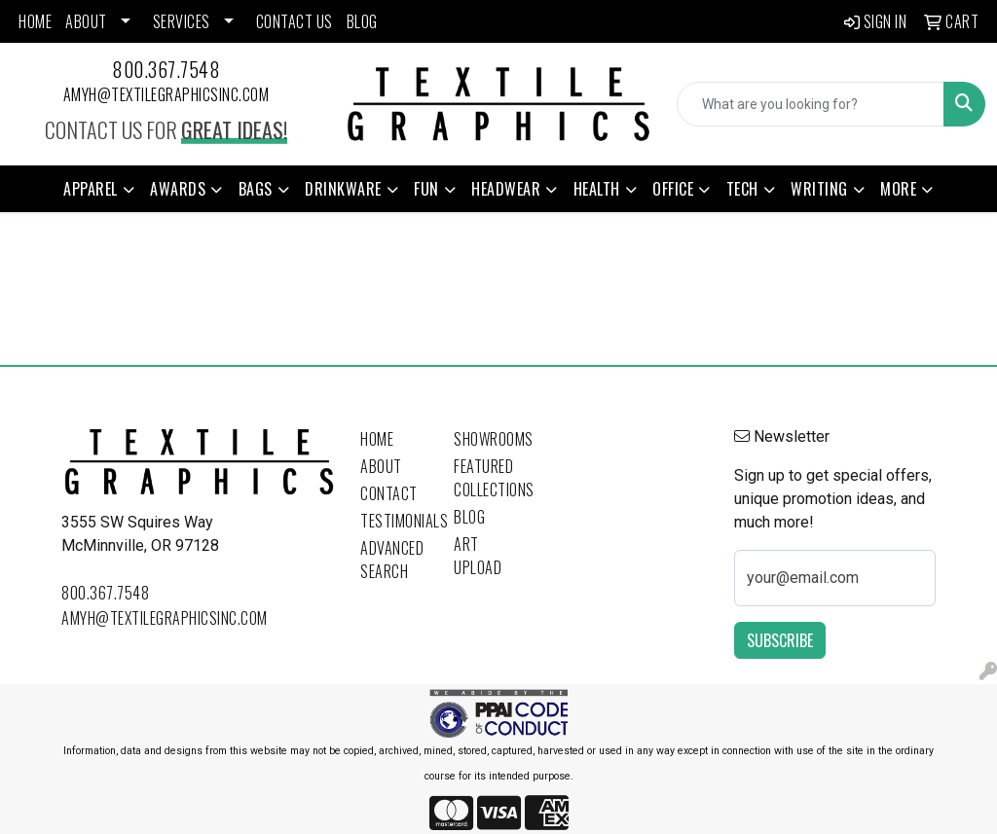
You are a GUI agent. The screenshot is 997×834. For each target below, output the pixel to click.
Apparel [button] (90, 188)
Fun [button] (426, 188)
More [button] (898, 188)
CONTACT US (294, 21)
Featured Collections (489, 477)
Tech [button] (742, 188)
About (381, 466)
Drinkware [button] (343, 188)
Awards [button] (177, 188)
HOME (35, 21)
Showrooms (489, 439)
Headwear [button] (505, 188)
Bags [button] (256, 188)
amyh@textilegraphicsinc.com (166, 94)
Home (376, 439)
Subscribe (780, 640)
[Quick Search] (810, 104)
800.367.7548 (166, 69)
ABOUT (86, 21)
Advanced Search (392, 559)
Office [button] (672, 188)
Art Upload (477, 555)
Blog (469, 516)
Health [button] (596, 188)
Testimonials (395, 520)
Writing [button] (819, 188)
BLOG (362, 21)
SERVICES (181, 21)
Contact (389, 493)
